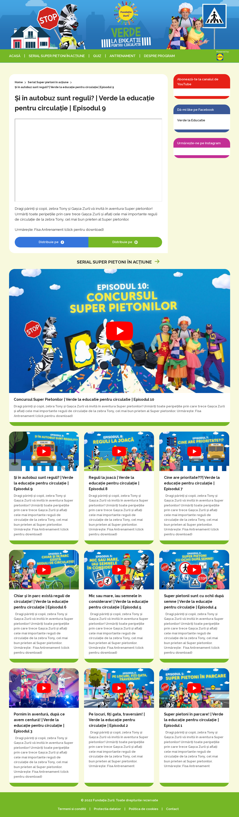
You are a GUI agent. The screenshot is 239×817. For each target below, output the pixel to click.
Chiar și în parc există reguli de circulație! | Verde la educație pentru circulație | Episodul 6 (44, 606)
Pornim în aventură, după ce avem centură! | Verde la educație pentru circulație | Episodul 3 (44, 727)
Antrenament (123, 56)
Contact (172, 809)
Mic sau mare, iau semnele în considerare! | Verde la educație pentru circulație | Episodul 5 (119, 606)
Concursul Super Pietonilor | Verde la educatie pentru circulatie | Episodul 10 (119, 347)
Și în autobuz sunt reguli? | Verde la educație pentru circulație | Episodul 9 (44, 488)
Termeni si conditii (72, 809)
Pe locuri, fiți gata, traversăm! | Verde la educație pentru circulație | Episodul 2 (119, 727)
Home (19, 82)
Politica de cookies (143, 809)
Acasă (14, 56)
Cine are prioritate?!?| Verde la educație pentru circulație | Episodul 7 (194, 488)
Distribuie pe (51, 242)
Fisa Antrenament (48, 229)
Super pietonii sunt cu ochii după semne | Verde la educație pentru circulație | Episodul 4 (194, 606)
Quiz (97, 56)
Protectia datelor (107, 809)
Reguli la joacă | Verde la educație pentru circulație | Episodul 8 (119, 488)
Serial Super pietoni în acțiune (57, 56)
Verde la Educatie (191, 120)
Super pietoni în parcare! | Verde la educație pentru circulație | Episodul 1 (194, 727)
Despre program (159, 56)
